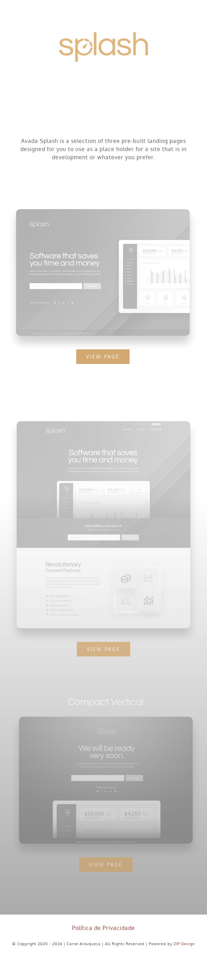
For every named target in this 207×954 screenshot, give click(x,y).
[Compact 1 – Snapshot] (102, 211)
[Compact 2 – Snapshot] (107, 719)
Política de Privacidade (103, 927)
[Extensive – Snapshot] (103, 426)
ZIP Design (184, 943)
